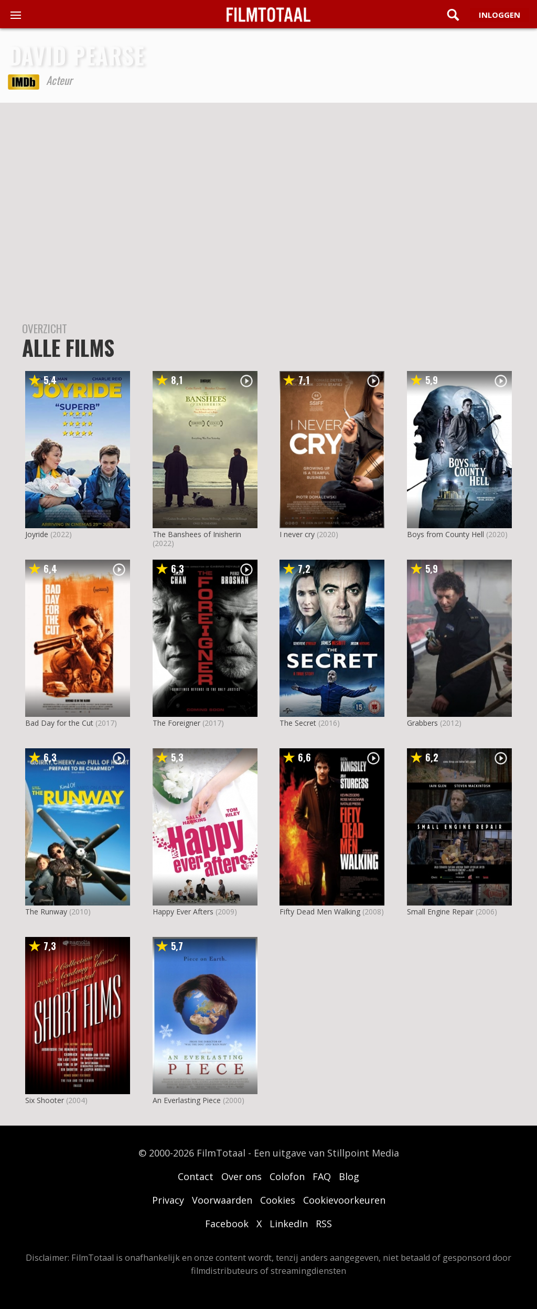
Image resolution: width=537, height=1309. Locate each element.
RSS (324, 1223)
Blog (349, 1176)
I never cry (297, 534)
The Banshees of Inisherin (197, 534)
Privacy (168, 1200)
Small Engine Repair (440, 912)
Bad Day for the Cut (59, 723)
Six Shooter (44, 1100)
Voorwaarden (222, 1200)
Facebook (227, 1223)
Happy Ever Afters (183, 912)
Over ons (241, 1176)
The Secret (298, 723)
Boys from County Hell (445, 534)
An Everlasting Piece (187, 1100)
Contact (195, 1176)
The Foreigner (176, 723)
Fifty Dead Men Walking (320, 912)
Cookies (277, 1200)
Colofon (287, 1176)
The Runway (46, 912)
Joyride (36, 534)
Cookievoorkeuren (344, 1200)
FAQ (322, 1176)
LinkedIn (289, 1223)
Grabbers (422, 723)
